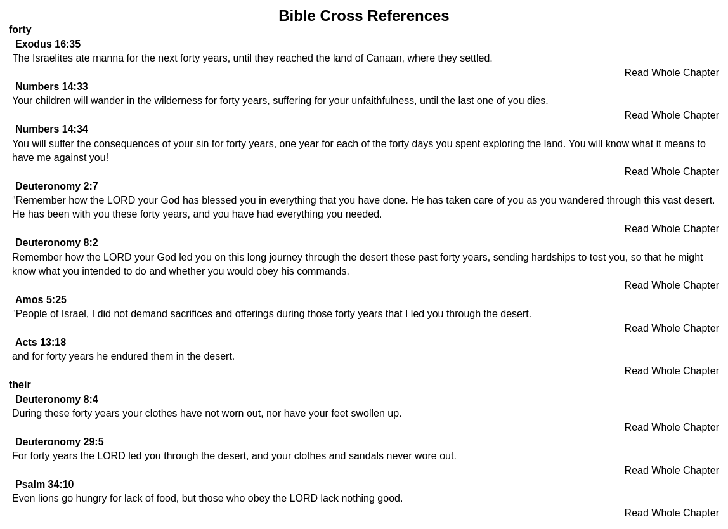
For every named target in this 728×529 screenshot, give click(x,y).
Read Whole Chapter (672, 72)
